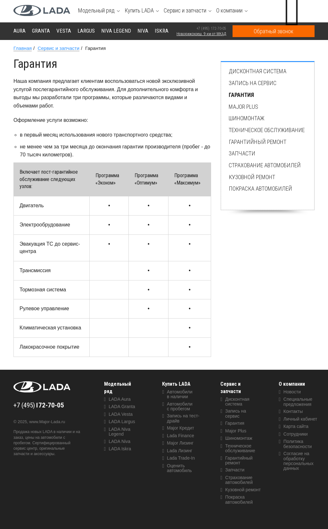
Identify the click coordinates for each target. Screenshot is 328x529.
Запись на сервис (252, 83)
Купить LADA (176, 384)
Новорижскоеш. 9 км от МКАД (201, 34)
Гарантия (241, 94)
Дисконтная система (257, 71)
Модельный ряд (117, 387)
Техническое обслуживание (267, 130)
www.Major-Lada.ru (47, 421)
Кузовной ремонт (252, 177)
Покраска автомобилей (260, 188)
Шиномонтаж (246, 118)
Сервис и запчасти (230, 387)
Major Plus (243, 106)
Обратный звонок (273, 31)
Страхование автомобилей (265, 165)
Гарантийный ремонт (257, 141)
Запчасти (242, 153)
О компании (292, 384)
